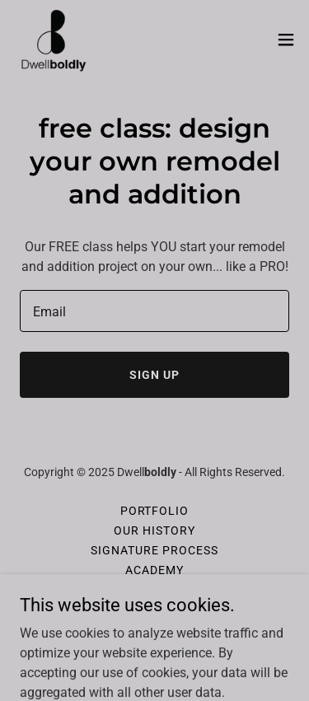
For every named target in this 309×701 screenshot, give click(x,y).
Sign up (154, 374)
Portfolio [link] (155, 510)
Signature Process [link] (154, 550)
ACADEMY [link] (154, 570)
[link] (53, 39)
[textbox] (154, 311)
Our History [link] (154, 530)
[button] (285, 39)
